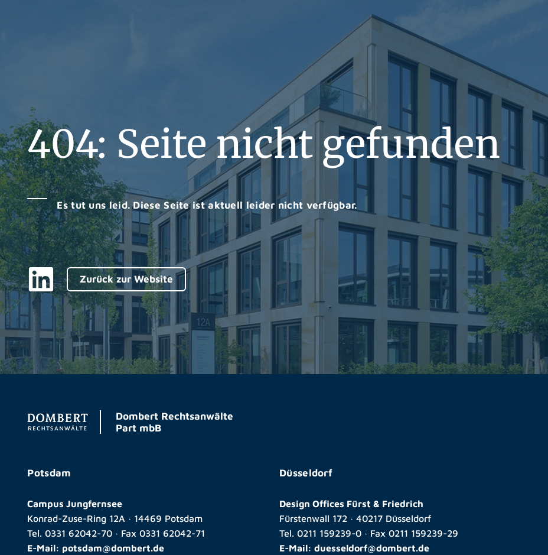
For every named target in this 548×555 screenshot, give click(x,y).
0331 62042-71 (172, 533)
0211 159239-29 (423, 533)
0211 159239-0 (329, 533)
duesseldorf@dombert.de (371, 548)
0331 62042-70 (78, 533)
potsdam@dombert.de (113, 548)
